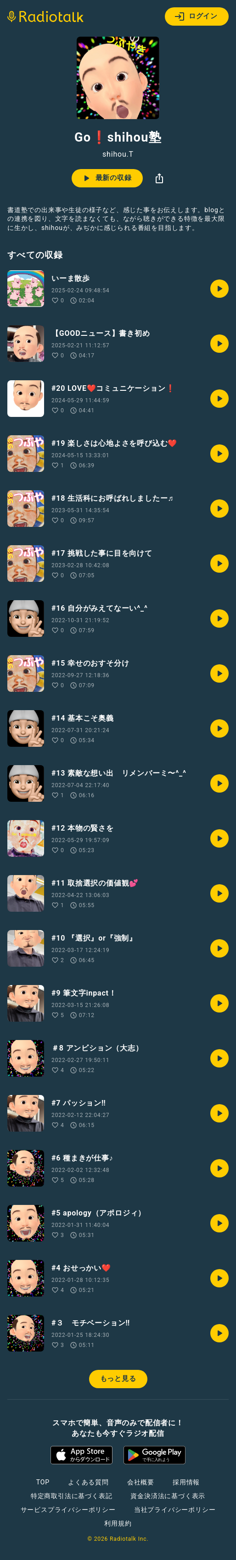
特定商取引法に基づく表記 (71, 1496)
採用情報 (186, 1482)
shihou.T (118, 154)
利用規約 (117, 1523)
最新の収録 (106, 178)
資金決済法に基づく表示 (167, 1496)
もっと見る (118, 1378)
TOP (43, 1482)
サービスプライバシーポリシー (68, 1509)
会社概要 (140, 1482)
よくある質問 (88, 1482)
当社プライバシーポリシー (175, 1509)
